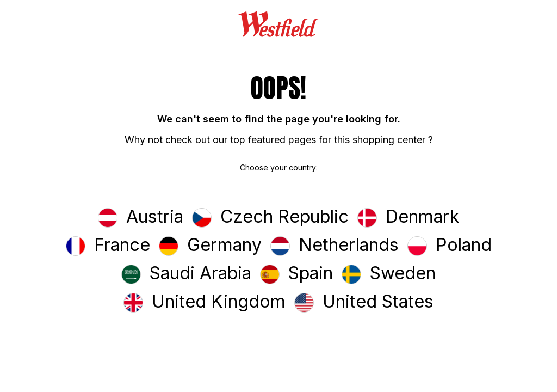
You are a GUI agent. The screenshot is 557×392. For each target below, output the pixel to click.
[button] (140, 218)
